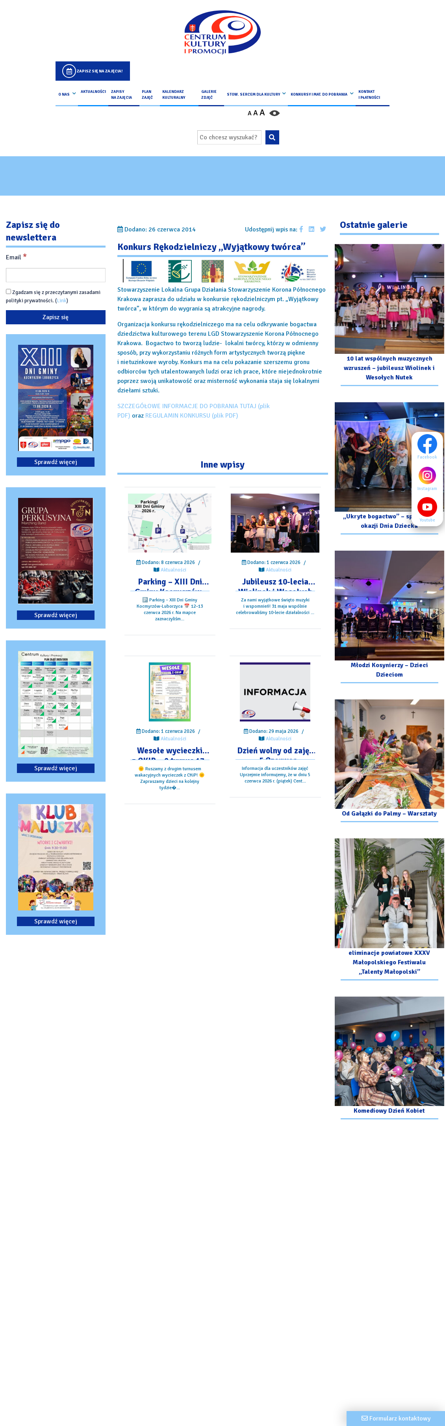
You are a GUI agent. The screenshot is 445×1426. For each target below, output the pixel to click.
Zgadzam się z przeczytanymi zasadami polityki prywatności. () (53, 296)
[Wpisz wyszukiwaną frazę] (229, 137)
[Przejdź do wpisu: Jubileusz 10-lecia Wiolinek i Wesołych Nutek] (275, 523)
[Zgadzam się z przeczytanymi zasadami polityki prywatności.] (8, 291)
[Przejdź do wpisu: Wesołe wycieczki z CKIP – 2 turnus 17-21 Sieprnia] (170, 691)
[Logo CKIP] (222, 32)
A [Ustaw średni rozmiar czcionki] (255, 113)
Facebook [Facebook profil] (429, 447)
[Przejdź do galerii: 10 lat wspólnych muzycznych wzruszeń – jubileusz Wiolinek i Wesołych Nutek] (389, 316)
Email (16, 257)
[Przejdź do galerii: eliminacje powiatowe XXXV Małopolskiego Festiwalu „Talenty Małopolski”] (389, 910)
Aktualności (93, 91)
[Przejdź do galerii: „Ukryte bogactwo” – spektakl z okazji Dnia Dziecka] (389, 469)
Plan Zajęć (147, 94)
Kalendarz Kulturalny (173, 94)
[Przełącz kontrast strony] (274, 113)
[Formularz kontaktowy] (396, 1418)
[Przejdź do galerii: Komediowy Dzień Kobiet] (389, 1059)
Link (62, 300)
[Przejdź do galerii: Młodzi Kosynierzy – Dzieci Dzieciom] (389, 618)
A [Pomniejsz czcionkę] (250, 113)
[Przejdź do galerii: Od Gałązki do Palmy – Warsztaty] (389, 762)
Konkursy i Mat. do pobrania (319, 94)
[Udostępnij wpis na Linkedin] (311, 229)
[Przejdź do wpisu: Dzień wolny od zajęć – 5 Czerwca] (275, 691)
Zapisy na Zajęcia (121, 94)
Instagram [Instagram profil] (429, 478)
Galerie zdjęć (209, 94)
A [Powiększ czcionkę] (262, 112)
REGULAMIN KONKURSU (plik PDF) (191, 416)
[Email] (56, 275)
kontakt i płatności (369, 94)
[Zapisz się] (56, 317)
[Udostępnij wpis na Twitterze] (323, 229)
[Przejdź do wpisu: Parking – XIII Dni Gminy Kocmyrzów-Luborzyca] (169, 523)
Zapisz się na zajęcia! (99, 71)
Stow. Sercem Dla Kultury (253, 94)
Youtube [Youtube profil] (429, 510)
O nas (64, 94)
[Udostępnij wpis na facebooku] (301, 229)
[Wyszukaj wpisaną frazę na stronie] (272, 137)
